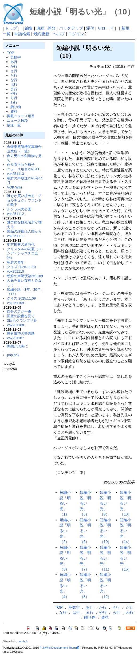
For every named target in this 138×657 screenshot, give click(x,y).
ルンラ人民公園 (19, 209)
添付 (90, 28)
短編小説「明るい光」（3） (65, 558)
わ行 (13, 102)
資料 (13, 111)
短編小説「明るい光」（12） (105, 586)
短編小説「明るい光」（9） (105, 503)
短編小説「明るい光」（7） (85, 558)
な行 (13, 80)
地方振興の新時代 (21, 244)
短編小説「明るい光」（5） (85, 503)
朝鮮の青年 (15, 262)
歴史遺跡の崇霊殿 (21, 334)
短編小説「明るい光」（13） (125, 503)
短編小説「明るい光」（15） (125, 558)
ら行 (13, 98)
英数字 (15, 57)
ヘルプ (59, 34)
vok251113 (15, 174)
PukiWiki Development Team (59, 647)
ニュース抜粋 (17, 121)
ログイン (76, 34)
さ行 (13, 71)
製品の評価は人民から (24, 231)
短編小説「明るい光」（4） (65, 586)
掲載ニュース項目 (21, 116)
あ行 (13, 62)
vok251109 (15, 303)
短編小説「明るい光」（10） (105, 531)
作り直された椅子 (21, 165)
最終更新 (41, 34)
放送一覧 (14, 125)
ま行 (13, 89)
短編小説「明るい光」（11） (105, 558)
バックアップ (71, 28)
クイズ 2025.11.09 (21, 298)
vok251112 (15, 214)
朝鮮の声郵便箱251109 (25, 276)
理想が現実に (17, 346)
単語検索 (22, 34)
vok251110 (15, 271)
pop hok (13, 355)
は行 (13, 84)
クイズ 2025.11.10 (21, 267)
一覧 (7, 34)
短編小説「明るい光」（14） (125, 531)
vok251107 (15, 338)
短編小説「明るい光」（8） (85, 586)
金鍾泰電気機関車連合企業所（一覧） (24, 149)
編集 (29, 28)
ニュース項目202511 (23, 169)
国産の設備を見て (21, 316)
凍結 (40, 28)
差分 (52, 28)
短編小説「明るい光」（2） (65, 531)
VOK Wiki (14, 187)
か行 (13, 66)
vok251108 (15, 325)
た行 (13, 75)
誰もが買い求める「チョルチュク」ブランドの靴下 (24, 200)
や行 (13, 93)
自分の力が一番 (19, 311)
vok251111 (15, 236)
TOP (10, 53)
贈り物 (15, 107)
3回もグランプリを (22, 320)
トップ (11, 28)
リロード (105, 28)
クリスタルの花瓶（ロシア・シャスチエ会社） (24, 253)
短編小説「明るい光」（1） (65, 503)
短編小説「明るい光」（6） (85, 531)
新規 (125, 28)
